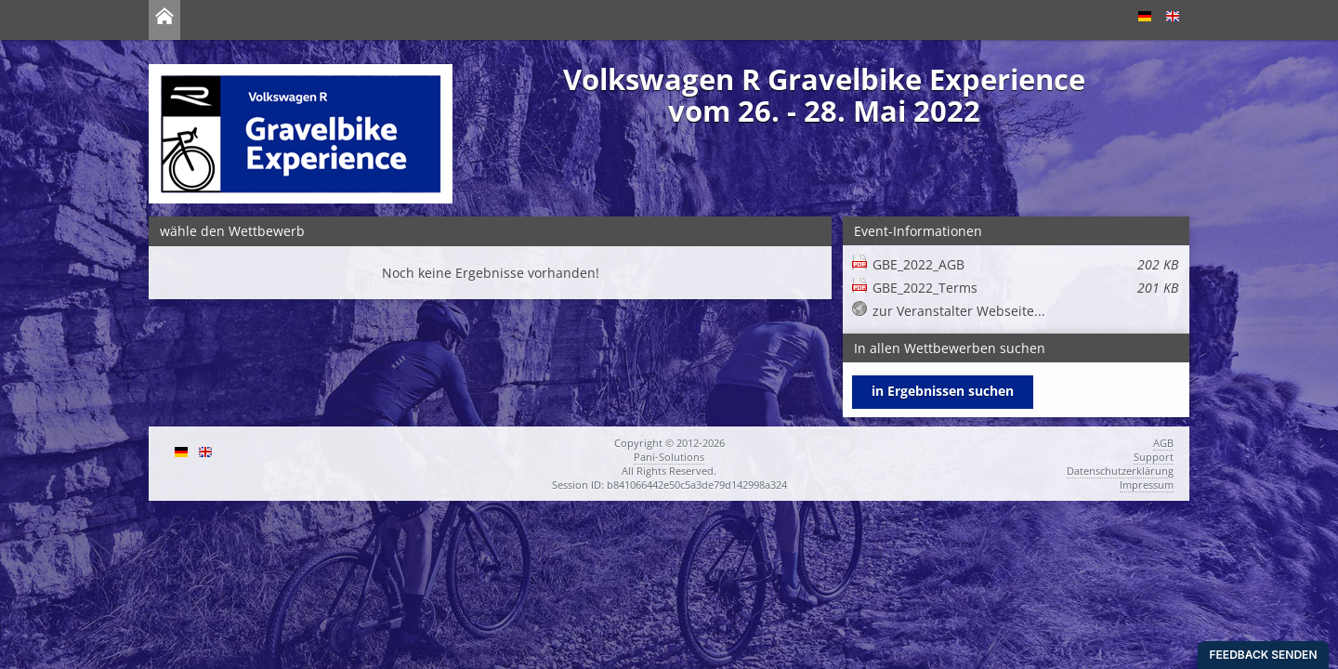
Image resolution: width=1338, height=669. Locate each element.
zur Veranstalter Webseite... (958, 311)
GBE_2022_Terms (1025, 287)
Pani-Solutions (669, 457)
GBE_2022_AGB (1025, 264)
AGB (1163, 443)
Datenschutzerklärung (1120, 471)
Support (1154, 457)
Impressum (1147, 485)
